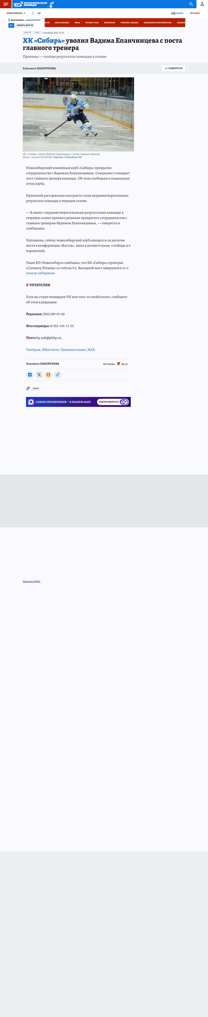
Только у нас (92, 22)
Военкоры (109, 22)
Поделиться (173, 68)
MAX (91, 349)
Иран (77, 22)
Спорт (37, 32)
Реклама (195, 13)
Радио (179, 13)
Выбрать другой (25, 25)
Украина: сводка (129, 22)
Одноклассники (73, 349)
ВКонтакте (50, 349)
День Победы (62, 22)
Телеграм (33, 349)
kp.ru (125, 364)
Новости (45, 22)
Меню (4, 4)
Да (11, 25)
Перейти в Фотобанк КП (67, 157)
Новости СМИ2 (31, 581)
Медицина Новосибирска (158, 22)
